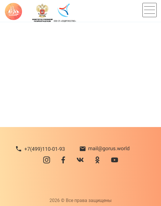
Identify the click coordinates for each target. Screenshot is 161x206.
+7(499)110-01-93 (44, 149)
